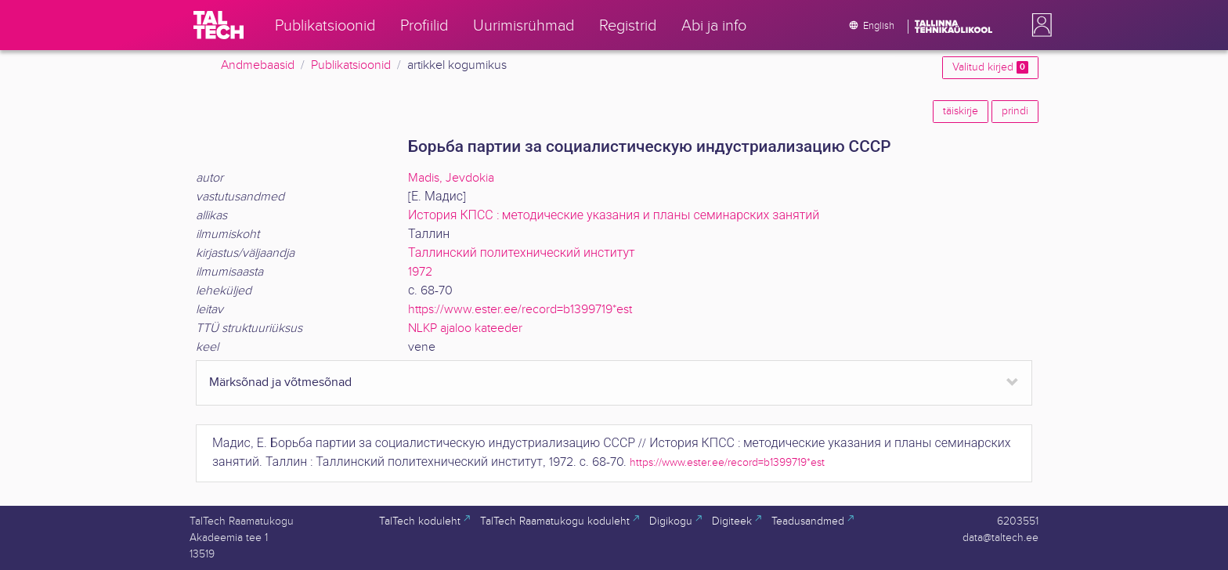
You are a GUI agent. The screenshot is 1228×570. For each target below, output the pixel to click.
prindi (1015, 111)
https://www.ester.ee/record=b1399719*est (520, 309)
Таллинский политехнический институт (521, 253)
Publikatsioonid (351, 65)
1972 (420, 272)
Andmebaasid (257, 65)
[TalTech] (218, 25)
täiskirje (960, 111)
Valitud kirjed (990, 67)
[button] (1038, 25)
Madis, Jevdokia (451, 178)
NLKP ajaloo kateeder (465, 328)
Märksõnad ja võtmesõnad (280, 382)
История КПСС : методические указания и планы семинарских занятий (613, 215)
